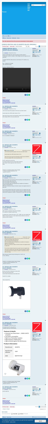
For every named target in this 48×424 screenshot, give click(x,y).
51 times (38, 56)
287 (35, 246)
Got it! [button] (40, 421)
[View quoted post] (13, 150)
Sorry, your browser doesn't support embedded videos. (17, 80)
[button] (45, 46)
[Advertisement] (24, 24)
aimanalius (34, 48)
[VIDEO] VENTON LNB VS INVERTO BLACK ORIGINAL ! (19, 44)
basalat (33, 131)
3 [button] (42, 46)
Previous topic (6, 46)
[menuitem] (9, 36)
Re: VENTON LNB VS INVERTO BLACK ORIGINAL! (10, 107)
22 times (38, 161)
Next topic (12, 46)
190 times (38, 162)
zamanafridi (34, 154)
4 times (38, 55)
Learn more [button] (12, 421)
